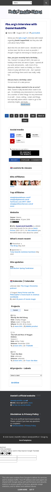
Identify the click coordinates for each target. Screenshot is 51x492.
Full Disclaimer (18, 427)
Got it (31, 490)
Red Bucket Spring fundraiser (22, 269)
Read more (25, 104)
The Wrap (14, 247)
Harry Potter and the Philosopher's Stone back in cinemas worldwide (24, 296)
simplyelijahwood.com (19, 201)
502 (33, 116)
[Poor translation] (8, 455)
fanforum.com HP (17, 203)
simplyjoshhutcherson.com (21, 205)
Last (25, 121)
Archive (15, 383)
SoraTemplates (25, 441)
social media (21, 406)
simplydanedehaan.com (19, 199)
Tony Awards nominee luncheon (23, 253)
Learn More (22, 490)
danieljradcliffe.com (18, 402)
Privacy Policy (30, 427)
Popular (25, 161)
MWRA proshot (32, 327)
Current (15, 311)
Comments (36, 161)
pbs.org (22, 38)
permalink (36, 33)
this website (33, 232)
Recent (14, 161)
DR (28, 203)
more (12, 188)
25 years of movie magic (26, 300)
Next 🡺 (41, 116)
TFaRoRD (29, 347)
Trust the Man (31, 362)
